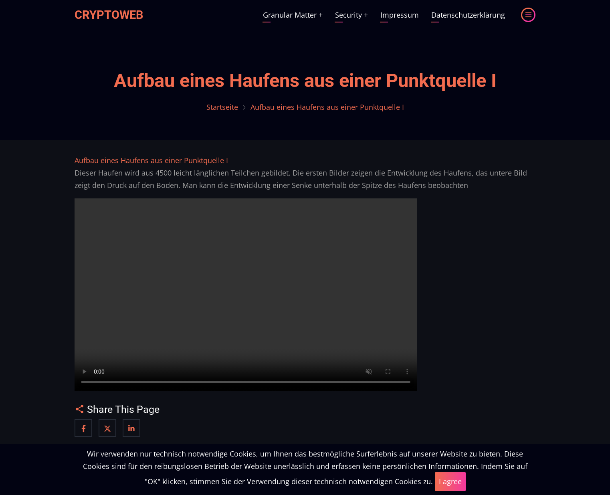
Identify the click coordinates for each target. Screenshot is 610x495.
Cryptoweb (109, 15)
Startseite (222, 107)
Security (351, 15)
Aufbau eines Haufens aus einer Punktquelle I (305, 80)
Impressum (399, 15)
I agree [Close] (450, 481)
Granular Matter (293, 15)
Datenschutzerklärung (468, 15)
